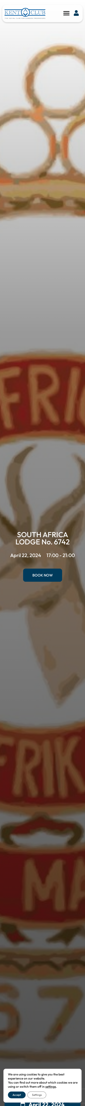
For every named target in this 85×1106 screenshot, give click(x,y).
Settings (37, 1095)
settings (50, 1087)
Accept (16, 1095)
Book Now (42, 575)
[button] (66, 13)
